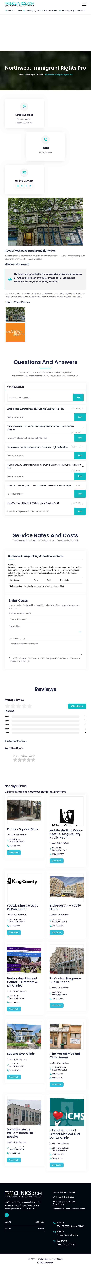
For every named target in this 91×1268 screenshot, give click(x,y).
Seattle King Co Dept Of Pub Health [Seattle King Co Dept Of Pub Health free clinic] (22, 907)
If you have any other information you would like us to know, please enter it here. (44, 466)
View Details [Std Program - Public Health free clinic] (56, 932)
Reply (80, 417)
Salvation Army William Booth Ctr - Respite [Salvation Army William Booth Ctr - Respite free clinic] (21, 1133)
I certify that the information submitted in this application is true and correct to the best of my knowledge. (45, 659)
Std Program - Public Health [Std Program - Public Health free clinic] (65, 907)
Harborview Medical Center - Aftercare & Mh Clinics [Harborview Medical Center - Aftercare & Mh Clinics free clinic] (22, 982)
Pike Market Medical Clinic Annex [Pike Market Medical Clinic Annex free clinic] (65, 1055)
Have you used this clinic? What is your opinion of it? (33, 503)
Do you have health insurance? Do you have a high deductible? (37, 447)
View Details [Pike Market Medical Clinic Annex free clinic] (56, 1084)
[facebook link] (7, 1215)
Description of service (18, 639)
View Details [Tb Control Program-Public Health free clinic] (56, 1005)
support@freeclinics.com (76, 11)
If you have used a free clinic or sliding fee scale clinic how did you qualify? (44, 428)
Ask (78, 397)
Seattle (40, 75)
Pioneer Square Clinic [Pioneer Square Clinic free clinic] (23, 829)
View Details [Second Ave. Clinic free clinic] (13, 1077)
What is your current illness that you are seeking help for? (35, 409)
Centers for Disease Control (64, 1193)
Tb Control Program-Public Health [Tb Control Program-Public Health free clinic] (65, 980)
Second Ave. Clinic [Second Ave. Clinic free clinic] (21, 1054)
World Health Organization (63, 1197)
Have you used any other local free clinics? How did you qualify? (39, 485)
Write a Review (77, 706)
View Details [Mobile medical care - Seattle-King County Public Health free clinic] (56, 861)
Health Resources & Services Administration (64, 1203)
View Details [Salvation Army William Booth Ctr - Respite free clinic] (13, 1160)
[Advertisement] (45, 32)
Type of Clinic (14, 626)
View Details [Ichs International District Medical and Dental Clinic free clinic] (56, 1165)
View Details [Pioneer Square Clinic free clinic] (13, 852)
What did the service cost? (20, 613)
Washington (30, 75)
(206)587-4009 (45, 152)
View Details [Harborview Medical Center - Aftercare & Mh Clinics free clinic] (13, 1009)
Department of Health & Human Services (69, 1209)
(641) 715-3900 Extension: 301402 (45, 11)
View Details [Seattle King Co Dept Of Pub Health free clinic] (13, 932)
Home (21, 75)
